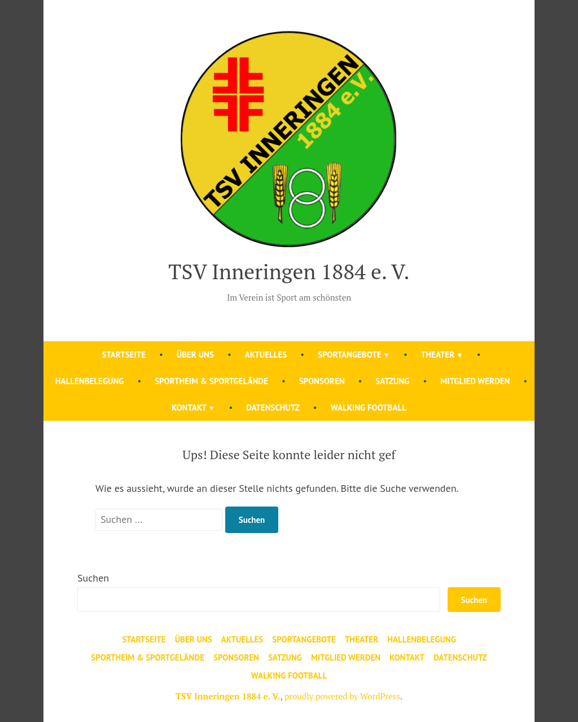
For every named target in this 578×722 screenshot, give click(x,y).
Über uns (195, 354)
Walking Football (368, 407)
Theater (437, 354)
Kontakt (189, 407)
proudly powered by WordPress (342, 696)
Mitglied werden (475, 381)
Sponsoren (322, 381)
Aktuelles (266, 354)
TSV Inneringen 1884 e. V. (288, 271)
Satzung (392, 381)
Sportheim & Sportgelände (211, 381)
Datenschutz (273, 407)
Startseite (124, 354)
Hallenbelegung (89, 381)
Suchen (93, 577)
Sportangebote (350, 354)
